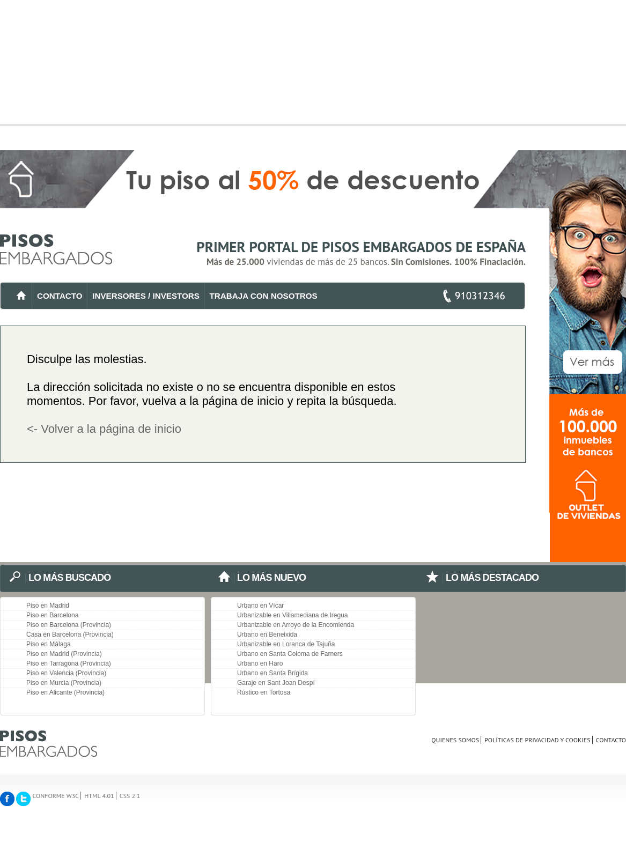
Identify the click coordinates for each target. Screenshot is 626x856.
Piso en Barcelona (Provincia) (68, 625)
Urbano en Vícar (260, 605)
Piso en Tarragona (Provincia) (68, 663)
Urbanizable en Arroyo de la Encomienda (295, 625)
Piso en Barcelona (52, 615)
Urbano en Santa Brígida (272, 673)
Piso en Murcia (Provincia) (63, 683)
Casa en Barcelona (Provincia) (70, 634)
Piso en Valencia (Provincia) (66, 673)
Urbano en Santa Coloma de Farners (290, 654)
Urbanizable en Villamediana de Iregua (292, 615)
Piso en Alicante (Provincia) (65, 692)
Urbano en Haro (260, 663)
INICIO (21, 295)
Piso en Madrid (47, 605)
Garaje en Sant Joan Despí (276, 683)
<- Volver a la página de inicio (104, 429)
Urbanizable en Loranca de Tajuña (286, 644)
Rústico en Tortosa (263, 692)
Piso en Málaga (48, 644)
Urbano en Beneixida (267, 634)
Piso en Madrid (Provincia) (64, 654)
